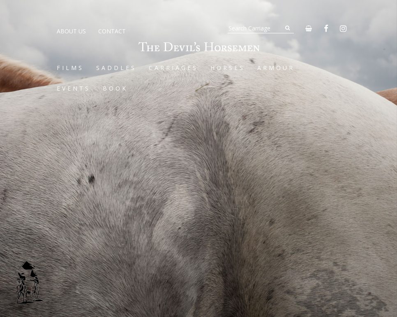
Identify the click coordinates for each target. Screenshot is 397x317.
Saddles (116, 68)
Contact (112, 31)
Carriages (173, 68)
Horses (227, 68)
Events (73, 88)
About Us (71, 31)
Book (115, 88)
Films (70, 68)
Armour (276, 68)
